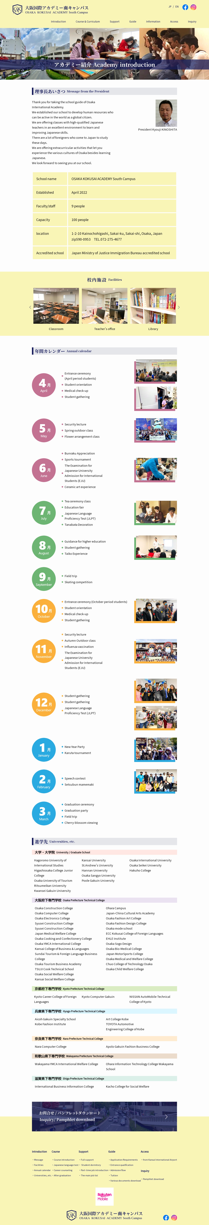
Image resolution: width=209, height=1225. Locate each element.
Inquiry (192, 21)
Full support (87, 1159)
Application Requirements (124, 1159)
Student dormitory (91, 1164)
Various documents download (125, 1180)
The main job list (89, 1175)
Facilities (38, 1164)
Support (114, 21)
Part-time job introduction (94, 1170)
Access (174, 21)
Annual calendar (42, 1170)
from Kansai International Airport (160, 1159)
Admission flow (118, 1170)
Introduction (58, 21)
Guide (132, 21)
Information (153, 21)
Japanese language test (66, 1164)
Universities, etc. (43, 1175)
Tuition (114, 1175)
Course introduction (64, 1159)
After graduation (62, 1175)
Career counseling (63, 1170)
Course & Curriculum (88, 21)
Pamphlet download (153, 1178)
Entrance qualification (121, 1164)
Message (38, 1159)
